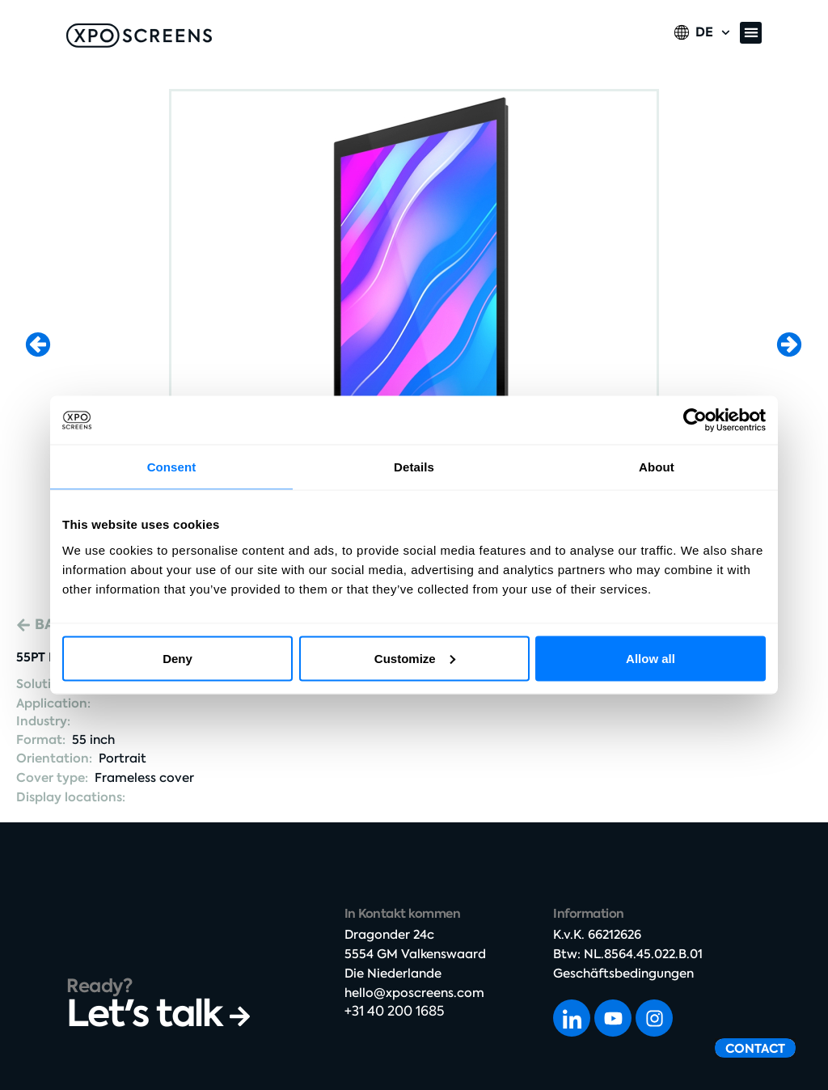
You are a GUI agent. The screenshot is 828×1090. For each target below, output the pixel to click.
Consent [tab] (171, 467)
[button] (751, 33)
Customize (414, 658)
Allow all (650, 658)
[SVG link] (139, 35)
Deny (177, 658)
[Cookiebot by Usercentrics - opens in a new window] (695, 420)
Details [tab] (414, 467)
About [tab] (656, 467)
